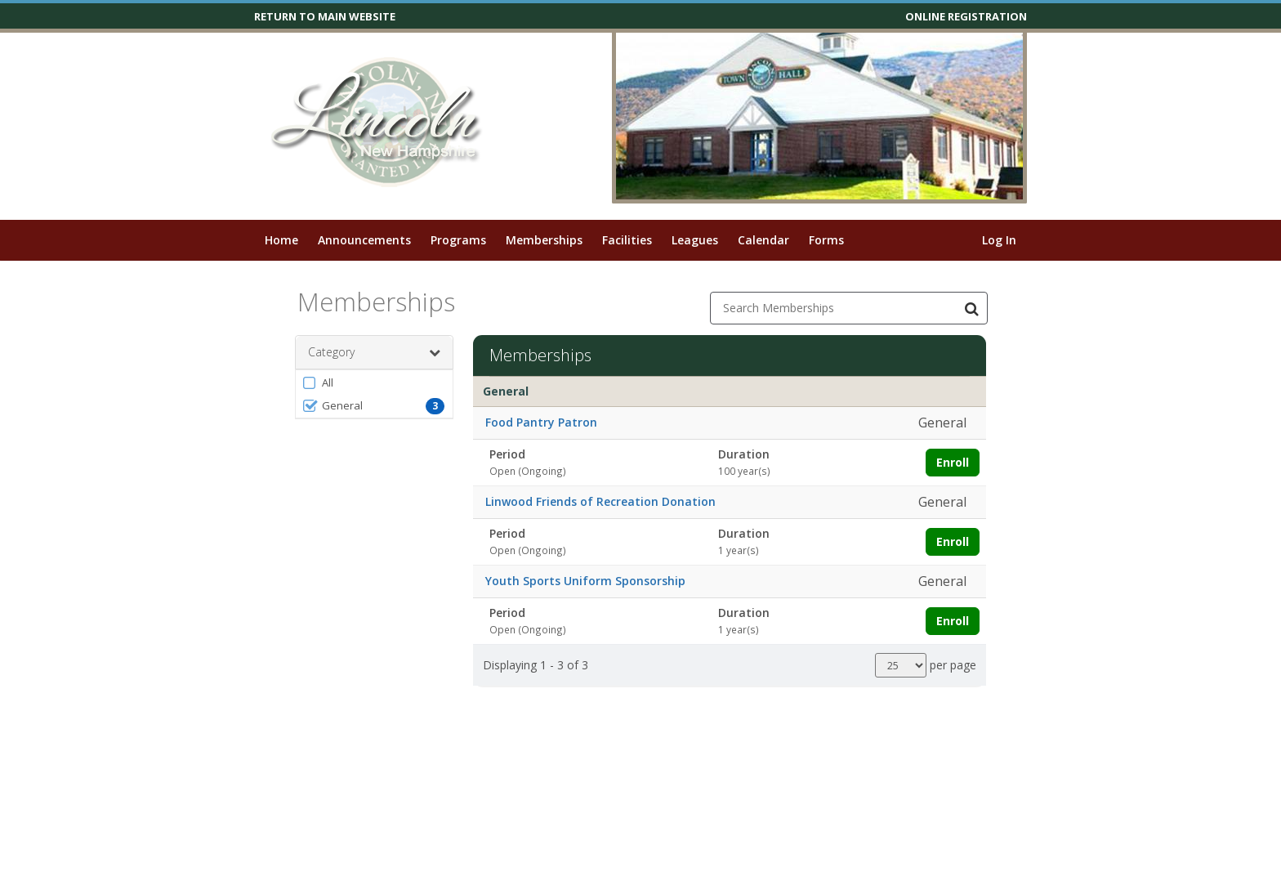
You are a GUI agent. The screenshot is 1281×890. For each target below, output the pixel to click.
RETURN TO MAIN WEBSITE (324, 16)
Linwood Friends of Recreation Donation (600, 501)
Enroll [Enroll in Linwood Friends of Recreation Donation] (952, 541)
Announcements (364, 240)
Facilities (627, 240)
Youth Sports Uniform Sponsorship (585, 580)
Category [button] (374, 352)
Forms (826, 240)
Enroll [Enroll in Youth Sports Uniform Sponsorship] (952, 620)
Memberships (544, 240)
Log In (999, 240)
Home (281, 240)
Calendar (763, 240)
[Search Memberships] (971, 308)
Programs (458, 240)
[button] (374, 382)
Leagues (695, 240)
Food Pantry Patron (541, 422)
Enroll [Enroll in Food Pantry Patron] (952, 462)
